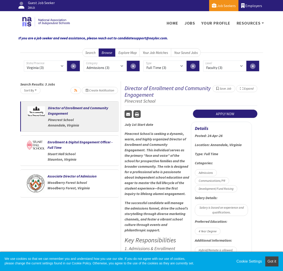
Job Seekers (224, 5)
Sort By (29, 90)
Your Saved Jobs (186, 52)
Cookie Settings (249, 261)
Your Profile (215, 23)
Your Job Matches (155, 52)
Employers (251, 5)
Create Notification (100, 90)
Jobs (190, 23)
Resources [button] (248, 23)
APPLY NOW (225, 113)
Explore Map (127, 52)
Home (172, 23)
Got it (272, 261)
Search (90, 52)
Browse (107, 52)
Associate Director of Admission (72, 176)
